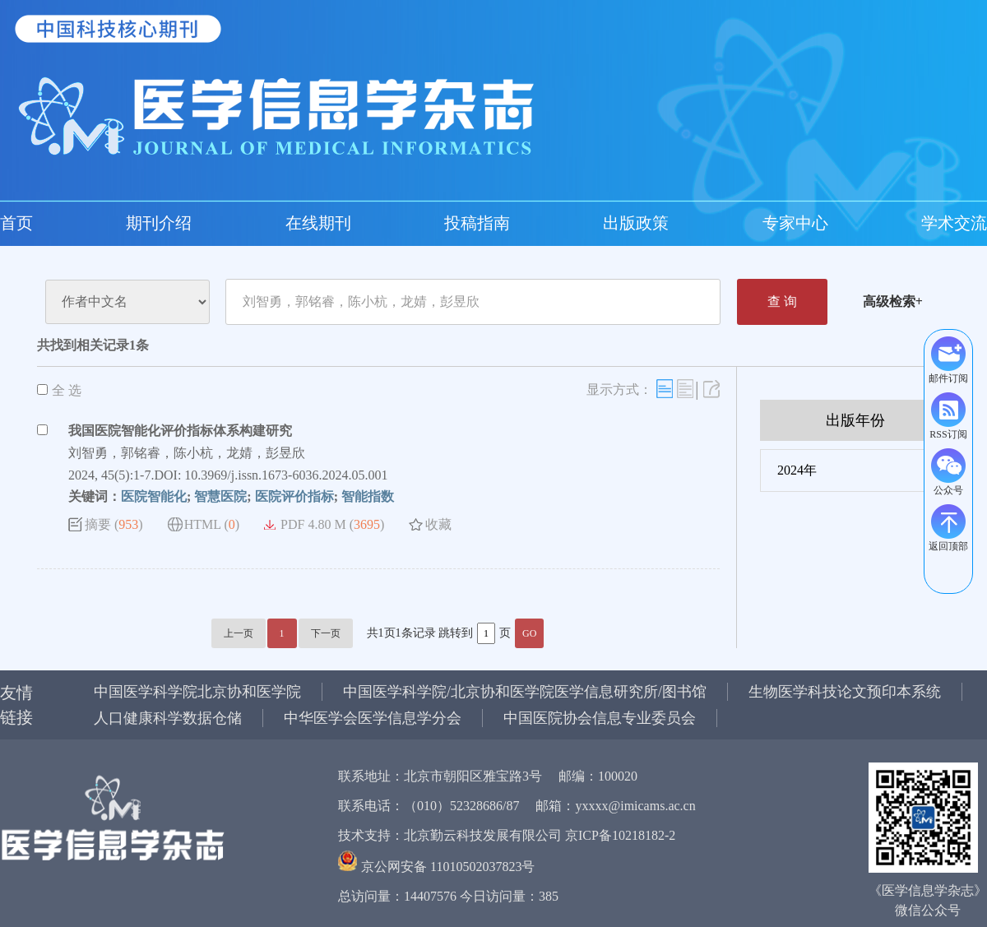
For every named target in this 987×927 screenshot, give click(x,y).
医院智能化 (154, 496)
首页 (16, 223)
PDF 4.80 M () (332, 524)
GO (529, 633)
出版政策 (636, 223)
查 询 (782, 301)
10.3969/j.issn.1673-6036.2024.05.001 (285, 475)
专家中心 (795, 223)
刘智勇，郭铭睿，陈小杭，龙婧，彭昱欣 (186, 453)
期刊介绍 (159, 223)
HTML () (211, 524)
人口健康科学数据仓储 (168, 718)
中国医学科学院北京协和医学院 (197, 692)
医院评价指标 (294, 496)
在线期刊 (318, 223)
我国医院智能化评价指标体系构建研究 (180, 431)
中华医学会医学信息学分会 (372, 718)
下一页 (326, 633)
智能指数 (367, 496)
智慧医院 (220, 496)
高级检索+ (893, 301)
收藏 (438, 524)
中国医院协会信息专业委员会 (599, 718)
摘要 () (114, 524)
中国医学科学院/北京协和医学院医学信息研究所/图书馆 (525, 692)
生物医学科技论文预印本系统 (844, 692)
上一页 (238, 633)
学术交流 (954, 223)
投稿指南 (477, 223)
